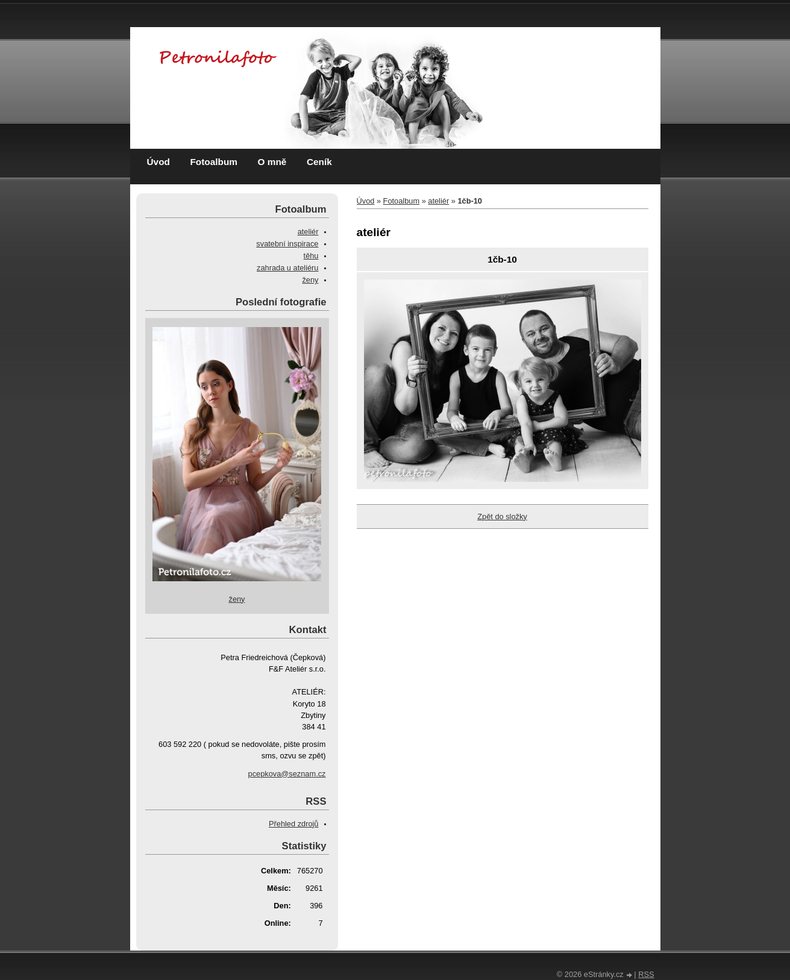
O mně (272, 162)
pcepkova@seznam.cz (287, 773)
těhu (311, 255)
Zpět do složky (502, 516)
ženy (310, 279)
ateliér (438, 200)
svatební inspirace (287, 243)
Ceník (319, 162)
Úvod (158, 162)
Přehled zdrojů (294, 823)
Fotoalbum (213, 162)
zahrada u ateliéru (287, 267)
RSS (646, 974)
